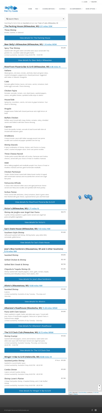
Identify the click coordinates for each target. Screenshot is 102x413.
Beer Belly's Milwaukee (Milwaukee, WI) (23, 44)
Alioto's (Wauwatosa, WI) (16, 285)
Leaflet (70, 392)
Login (84, 2)
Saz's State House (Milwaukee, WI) (21, 228)
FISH (36, 9)
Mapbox (76, 394)
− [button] (99, 389)
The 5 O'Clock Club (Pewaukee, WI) (21, 332)
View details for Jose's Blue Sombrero (35, 279)
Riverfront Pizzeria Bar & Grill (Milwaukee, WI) (26, 66)
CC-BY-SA (95, 392)
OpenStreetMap (83, 392)
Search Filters (12, 19)
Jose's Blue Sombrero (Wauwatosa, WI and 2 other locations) (33, 249)
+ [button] (99, 386)
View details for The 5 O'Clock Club (35, 350)
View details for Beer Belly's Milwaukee (35, 60)
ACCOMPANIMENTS (75, 9)
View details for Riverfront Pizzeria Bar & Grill (35, 202)
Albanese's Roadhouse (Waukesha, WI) (23, 308)
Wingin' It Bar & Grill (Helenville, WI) (21, 356)
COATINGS (62, 9)
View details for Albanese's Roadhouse (34, 326)
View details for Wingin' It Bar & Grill (35, 391)
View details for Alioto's (35, 301)
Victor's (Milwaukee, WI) (16, 208)
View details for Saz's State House (35, 242)
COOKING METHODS (48, 9)
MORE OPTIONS (90, 9)
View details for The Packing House (35, 38)
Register (93, 2)
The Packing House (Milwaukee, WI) (21, 26)
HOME (30, 9)
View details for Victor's (35, 222)
